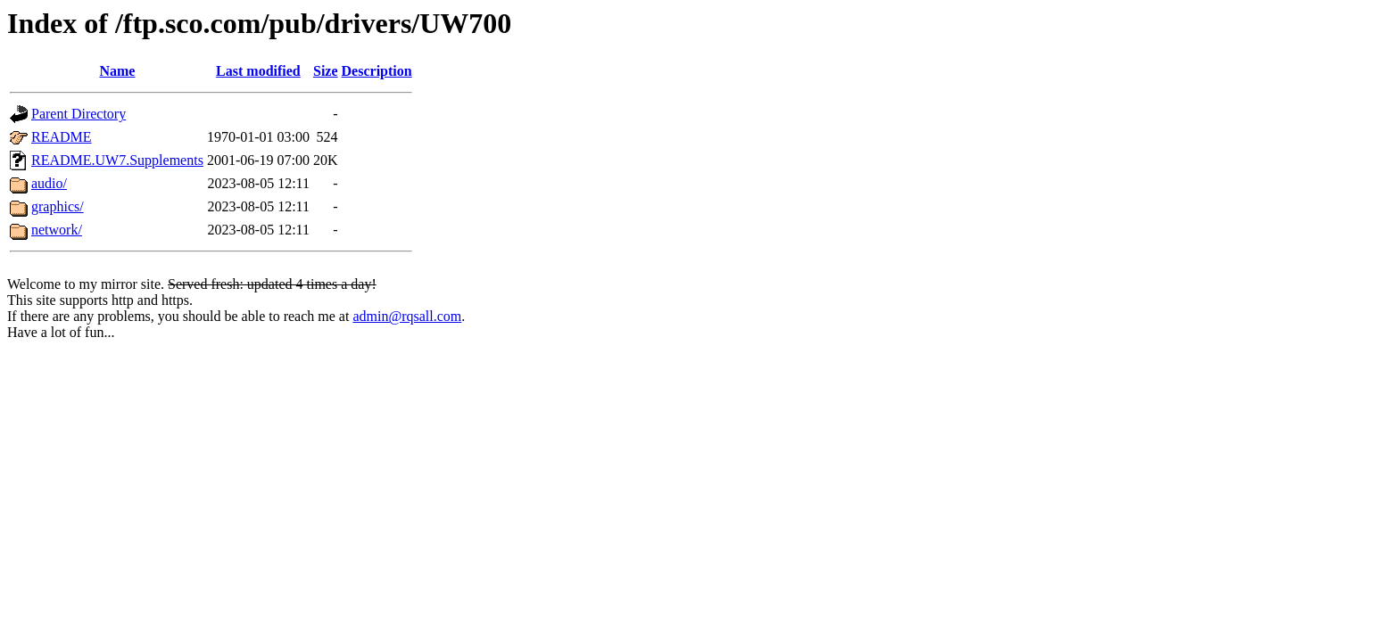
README (61, 136)
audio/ (49, 183)
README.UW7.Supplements (117, 160)
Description (377, 70)
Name (117, 70)
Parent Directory (78, 113)
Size (325, 70)
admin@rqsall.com (406, 316)
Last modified (258, 70)
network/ (56, 229)
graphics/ (57, 206)
